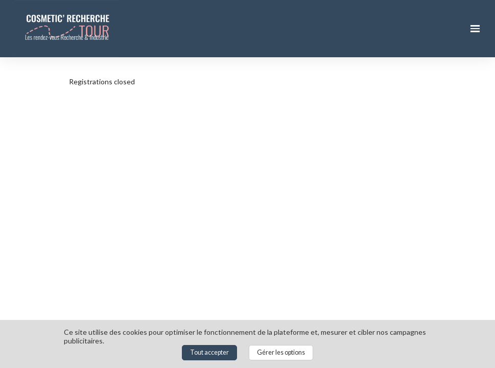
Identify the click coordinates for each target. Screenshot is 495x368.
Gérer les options (281, 352)
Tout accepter (209, 352)
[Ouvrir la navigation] (475, 28)
